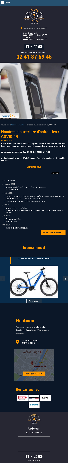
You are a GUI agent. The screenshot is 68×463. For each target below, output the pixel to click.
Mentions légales (34, 460)
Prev (2, 278)
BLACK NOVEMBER (12, 190)
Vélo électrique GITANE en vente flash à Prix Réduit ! (23, 199)
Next (65, 278)
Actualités (21, 125)
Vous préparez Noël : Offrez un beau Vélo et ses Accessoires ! (27, 187)
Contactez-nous (34, 166)
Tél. (34, 432)
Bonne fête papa (11, 221)
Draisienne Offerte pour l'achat (16, 208)
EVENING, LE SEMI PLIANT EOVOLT (17, 228)
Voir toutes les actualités (52, 232)
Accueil (13, 125)
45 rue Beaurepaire (35, 28)
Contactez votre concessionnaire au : (34, 55)
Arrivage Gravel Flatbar (13, 219)
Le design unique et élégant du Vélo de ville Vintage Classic (26, 201)
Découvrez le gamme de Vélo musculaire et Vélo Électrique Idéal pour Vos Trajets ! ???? (35, 196)
